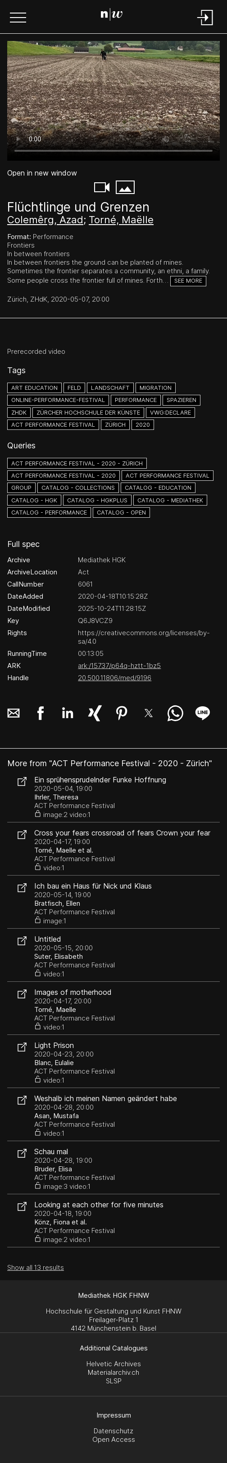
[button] (18, 18)
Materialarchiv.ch (113, 1372)
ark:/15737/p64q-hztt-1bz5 (119, 665)
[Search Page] (112, 16)
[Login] (205, 26)
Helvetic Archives (113, 1363)
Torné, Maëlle (121, 220)
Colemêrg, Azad (45, 220)
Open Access (113, 1439)
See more (188, 280)
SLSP (114, 1381)
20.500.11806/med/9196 (114, 677)
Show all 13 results (35, 1267)
